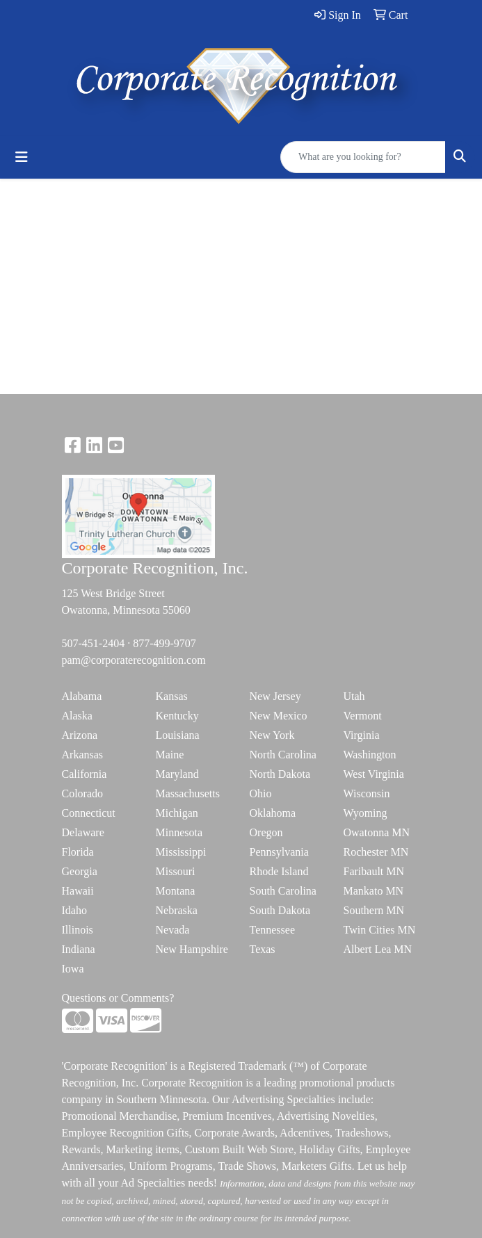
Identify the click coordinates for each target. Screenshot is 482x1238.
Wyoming (365, 813)
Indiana (78, 949)
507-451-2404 (93, 643)
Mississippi (181, 852)
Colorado (83, 793)
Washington (370, 754)
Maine (170, 754)
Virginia (362, 735)
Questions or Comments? (118, 998)
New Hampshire (192, 949)
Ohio (261, 793)
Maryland (177, 774)
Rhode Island (279, 871)
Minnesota (179, 832)
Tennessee (273, 930)
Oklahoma (273, 813)
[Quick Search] (363, 157)
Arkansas (83, 754)
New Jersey (275, 696)
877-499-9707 (164, 643)
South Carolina (283, 891)
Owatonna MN (377, 832)
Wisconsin (367, 793)
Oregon (266, 832)
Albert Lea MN (378, 949)
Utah (354, 696)
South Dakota (280, 910)
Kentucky (177, 716)
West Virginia (374, 774)
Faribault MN (374, 871)
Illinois (77, 930)
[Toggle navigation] (21, 157)
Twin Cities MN (380, 930)
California (84, 774)
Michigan (177, 813)
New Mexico (278, 716)
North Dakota (280, 774)
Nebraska (177, 910)
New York (272, 735)
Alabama (82, 696)
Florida (78, 852)
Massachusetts (188, 793)
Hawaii (78, 891)
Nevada (173, 930)
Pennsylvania (279, 852)
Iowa (73, 969)
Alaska (77, 716)
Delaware (83, 832)
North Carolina (283, 754)
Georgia (79, 871)
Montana (175, 891)
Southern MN (374, 910)
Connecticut (88, 813)
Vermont (363, 716)
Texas (262, 949)
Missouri (175, 871)
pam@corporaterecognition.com (134, 660)
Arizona (80, 735)
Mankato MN (374, 891)
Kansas (172, 696)
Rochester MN (376, 852)
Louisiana (178, 735)
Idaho (74, 910)
